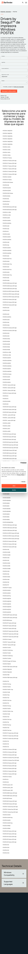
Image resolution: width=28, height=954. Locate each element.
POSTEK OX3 (6, 560)
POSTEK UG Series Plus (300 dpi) (11, 760)
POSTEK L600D (6, 431)
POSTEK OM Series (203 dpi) (10, 525)
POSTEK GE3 (6, 266)
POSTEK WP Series (7, 798)
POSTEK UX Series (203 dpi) (9, 771)
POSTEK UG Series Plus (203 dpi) (11, 757)
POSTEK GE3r (6, 272)
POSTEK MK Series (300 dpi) (10, 455)
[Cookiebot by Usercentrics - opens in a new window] (20, 463)
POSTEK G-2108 (7, 212)
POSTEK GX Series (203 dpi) (9, 299)
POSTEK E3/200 (7, 187)
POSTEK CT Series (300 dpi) (9, 168)
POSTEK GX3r (6, 319)
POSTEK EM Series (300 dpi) (10, 209)
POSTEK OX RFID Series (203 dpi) (11, 533)
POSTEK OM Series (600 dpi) (10, 530)
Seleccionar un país (5, 74)
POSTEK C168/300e (7, 141)
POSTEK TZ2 (6, 741)
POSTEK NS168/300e (8, 522)
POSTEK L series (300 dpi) (9, 417)
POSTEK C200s (6, 149)
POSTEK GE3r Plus (7, 275)
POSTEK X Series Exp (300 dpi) (10, 809)
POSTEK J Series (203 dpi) (9, 387)
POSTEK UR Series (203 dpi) (9, 763)
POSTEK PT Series (7, 587)
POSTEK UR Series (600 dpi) (9, 768)
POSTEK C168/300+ (7, 138)
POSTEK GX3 (6, 314)
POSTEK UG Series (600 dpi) (10, 755)
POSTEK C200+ (7, 147)
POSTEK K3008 (6, 401)
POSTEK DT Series (7, 179)
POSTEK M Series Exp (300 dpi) (10, 445)
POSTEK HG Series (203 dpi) (9, 327)
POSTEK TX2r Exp (7, 700)
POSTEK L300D (6, 426)
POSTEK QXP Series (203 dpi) (10, 615)
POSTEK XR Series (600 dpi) (9, 836)
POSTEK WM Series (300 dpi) (10, 795)
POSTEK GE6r (6, 280)
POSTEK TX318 (6, 714)
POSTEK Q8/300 (7, 604)
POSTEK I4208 (6, 344)
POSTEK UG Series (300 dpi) (10, 752)
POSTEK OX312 (6, 563)
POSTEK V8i (6, 782)
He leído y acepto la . (13, 86)
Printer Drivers (6, 11)
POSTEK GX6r (6, 325)
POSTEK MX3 (6, 506)
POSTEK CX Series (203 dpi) (9, 171)
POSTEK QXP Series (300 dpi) (10, 617)
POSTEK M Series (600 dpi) (9, 439)
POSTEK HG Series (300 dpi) (10, 330)
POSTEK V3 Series (7, 776)
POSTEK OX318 (6, 566)
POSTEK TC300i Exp (8, 655)
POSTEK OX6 (6, 574)
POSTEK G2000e (7, 223)
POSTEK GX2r (6, 310)
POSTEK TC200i (7, 647)
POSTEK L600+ (6, 428)
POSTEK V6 (5, 779)
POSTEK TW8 (6, 674)
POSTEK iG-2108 (7, 352)
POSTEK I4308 (6, 349)
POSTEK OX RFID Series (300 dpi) (11, 536)
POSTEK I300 (6, 336)
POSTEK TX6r (6, 727)
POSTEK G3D (6, 242)
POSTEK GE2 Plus (7, 258)
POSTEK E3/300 (7, 190)
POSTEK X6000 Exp (7, 823)
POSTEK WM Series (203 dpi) (10, 793)
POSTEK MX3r (6, 514)
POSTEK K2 (5, 396)
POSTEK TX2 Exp (7, 684)
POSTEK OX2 (6, 549)
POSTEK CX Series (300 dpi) (9, 174)
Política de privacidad (18, 86)
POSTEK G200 (6, 217)
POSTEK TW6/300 (7, 672)
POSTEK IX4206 (7, 382)
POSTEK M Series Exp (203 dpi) (10, 442)
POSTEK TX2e (6, 695)
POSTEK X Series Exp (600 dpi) (10, 812)
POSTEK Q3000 (7, 593)
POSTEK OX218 (6, 552)
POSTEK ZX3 (6, 850)
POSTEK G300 (6, 234)
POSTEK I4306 (6, 347)
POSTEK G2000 (7, 220)
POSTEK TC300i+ (7, 658)
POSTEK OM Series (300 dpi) (10, 527)
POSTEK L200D (6, 423)
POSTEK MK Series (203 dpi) (9, 453)
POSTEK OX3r (6, 571)
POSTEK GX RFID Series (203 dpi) (11, 291)
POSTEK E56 (6, 198)
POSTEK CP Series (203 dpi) (9, 160)
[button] (14, 873)
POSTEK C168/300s (7, 144)
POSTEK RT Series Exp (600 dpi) (10, 636)
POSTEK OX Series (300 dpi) (9, 544)
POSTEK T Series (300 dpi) (9, 644)
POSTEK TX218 (6, 692)
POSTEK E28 (6, 185)
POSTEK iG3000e (7, 366)
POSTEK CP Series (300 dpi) (9, 163)
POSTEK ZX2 (6, 844)
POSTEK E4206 (6, 196)
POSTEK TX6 (6, 722)
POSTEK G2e (6, 228)
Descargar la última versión (9, 91)
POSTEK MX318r (7, 511)
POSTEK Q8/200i (7, 601)
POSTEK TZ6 (6, 746)
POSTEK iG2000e (7, 360)
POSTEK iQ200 (6, 376)
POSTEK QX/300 (7, 612)
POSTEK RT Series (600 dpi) (9, 628)
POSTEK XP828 (6, 825)
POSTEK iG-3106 (7, 355)
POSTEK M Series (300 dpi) (9, 436)
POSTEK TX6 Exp (7, 725)
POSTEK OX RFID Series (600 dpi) (11, 538)
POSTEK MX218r (7, 500)
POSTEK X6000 (6, 820)
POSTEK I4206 (6, 341)
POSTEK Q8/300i (7, 606)
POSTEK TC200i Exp (8, 650)
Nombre (3, 56)
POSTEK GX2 (6, 307)
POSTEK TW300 (7, 664)
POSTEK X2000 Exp (7, 817)
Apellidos (3, 62)
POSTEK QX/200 (7, 609)
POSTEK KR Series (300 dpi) (9, 409)
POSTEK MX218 (6, 497)
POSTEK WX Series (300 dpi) (10, 804)
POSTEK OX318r (6, 568)
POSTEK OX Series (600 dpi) (9, 546)
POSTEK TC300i (7, 653)
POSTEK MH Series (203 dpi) (10, 450)
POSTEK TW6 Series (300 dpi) (10, 666)
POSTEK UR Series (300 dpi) (9, 765)
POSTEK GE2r (6, 261)
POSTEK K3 (5, 398)
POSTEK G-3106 (7, 215)
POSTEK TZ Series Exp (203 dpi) (10, 733)
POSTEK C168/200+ (7, 130)
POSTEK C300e (7, 155)
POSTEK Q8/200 (7, 598)
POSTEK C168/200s (7, 136)
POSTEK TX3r (6, 716)
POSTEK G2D (6, 226)
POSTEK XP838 (6, 828)
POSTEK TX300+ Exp (8, 711)
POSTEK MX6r (6, 519)
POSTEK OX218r (6, 555)
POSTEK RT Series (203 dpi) (9, 623)
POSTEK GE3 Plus (7, 269)
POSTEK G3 (6, 231)
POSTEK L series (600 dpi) (9, 420)
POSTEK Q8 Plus (7, 595)
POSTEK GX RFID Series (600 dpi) (11, 296)
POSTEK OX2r (6, 557)
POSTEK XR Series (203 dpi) (9, 831)
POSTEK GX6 (6, 322)
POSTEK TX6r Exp (7, 730)
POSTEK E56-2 (6, 201)
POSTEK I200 (6, 333)
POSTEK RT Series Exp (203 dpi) (10, 631)
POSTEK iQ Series (7, 374)
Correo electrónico (5, 68)
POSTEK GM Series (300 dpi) (10, 286)
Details (23, 481)
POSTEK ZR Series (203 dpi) (9, 839)
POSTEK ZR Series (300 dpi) (9, 842)
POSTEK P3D (6, 582)
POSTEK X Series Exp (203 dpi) (10, 806)
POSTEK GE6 (6, 277)
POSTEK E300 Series (8, 193)
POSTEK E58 (6, 204)
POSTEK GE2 (6, 256)
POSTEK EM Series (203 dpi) (9, 207)
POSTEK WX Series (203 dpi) (10, 801)
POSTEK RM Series (7, 620)
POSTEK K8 (5, 404)
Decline (14, 490)
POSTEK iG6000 (7, 368)
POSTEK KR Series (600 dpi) (9, 412)
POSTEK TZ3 (6, 744)
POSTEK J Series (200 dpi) (9, 385)
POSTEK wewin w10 (7, 784)
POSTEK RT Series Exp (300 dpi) (10, 634)
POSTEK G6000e (7, 253)
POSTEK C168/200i (7, 133)
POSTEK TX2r (6, 697)
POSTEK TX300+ (7, 708)
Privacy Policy (21, 474)
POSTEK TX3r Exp (7, 719)
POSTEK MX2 (6, 494)
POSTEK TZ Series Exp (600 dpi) (10, 738)
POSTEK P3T (6, 585)
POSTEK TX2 (6, 681)
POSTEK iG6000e (7, 371)
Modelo (3, 80)
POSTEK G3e (6, 245)
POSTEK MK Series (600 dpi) (10, 458)
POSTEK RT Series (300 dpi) (9, 625)
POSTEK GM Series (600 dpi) (10, 288)
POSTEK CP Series (7, 158)
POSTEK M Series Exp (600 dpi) (10, 447)
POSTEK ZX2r (6, 847)
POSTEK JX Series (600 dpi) (9, 393)
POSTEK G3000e (7, 239)
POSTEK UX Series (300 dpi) (9, 774)
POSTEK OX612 (6, 576)
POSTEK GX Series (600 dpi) (9, 305)
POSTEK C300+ (7, 152)
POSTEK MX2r (6, 503)
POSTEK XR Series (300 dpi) (9, 834)
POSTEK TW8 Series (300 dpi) (10, 677)
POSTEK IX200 (6, 379)
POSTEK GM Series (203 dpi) (10, 283)
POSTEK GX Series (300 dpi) (9, 302)
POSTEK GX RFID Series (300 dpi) (11, 294)
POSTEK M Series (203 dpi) (9, 434)
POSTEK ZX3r (6, 853)
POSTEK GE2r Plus (7, 264)
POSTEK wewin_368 (8, 790)
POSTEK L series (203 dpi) (9, 415)
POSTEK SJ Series (7, 639)
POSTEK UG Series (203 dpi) (9, 749)
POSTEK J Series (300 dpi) (9, 390)
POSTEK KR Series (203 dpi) (9, 406)
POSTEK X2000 (6, 814)
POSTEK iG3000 (7, 363)
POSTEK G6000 (7, 247)
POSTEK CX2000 (7, 177)
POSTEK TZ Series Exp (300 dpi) (10, 735)
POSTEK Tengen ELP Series (9, 661)
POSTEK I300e (6, 338)
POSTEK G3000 (7, 236)
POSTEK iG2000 (7, 357)
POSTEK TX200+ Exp (8, 689)
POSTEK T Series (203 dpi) (9, 642)
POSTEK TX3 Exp (7, 705)
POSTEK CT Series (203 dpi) (9, 166)
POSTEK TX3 (6, 703)
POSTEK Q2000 (7, 590)
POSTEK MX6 (6, 516)
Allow (14, 485)
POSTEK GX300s (7, 317)
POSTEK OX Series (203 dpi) (9, 541)
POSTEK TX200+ (7, 686)
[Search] (23, 2)
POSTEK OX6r (6, 579)
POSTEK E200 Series (8, 182)
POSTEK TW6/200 (7, 669)
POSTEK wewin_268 (8, 787)
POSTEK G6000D (7, 250)
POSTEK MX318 (6, 508)
